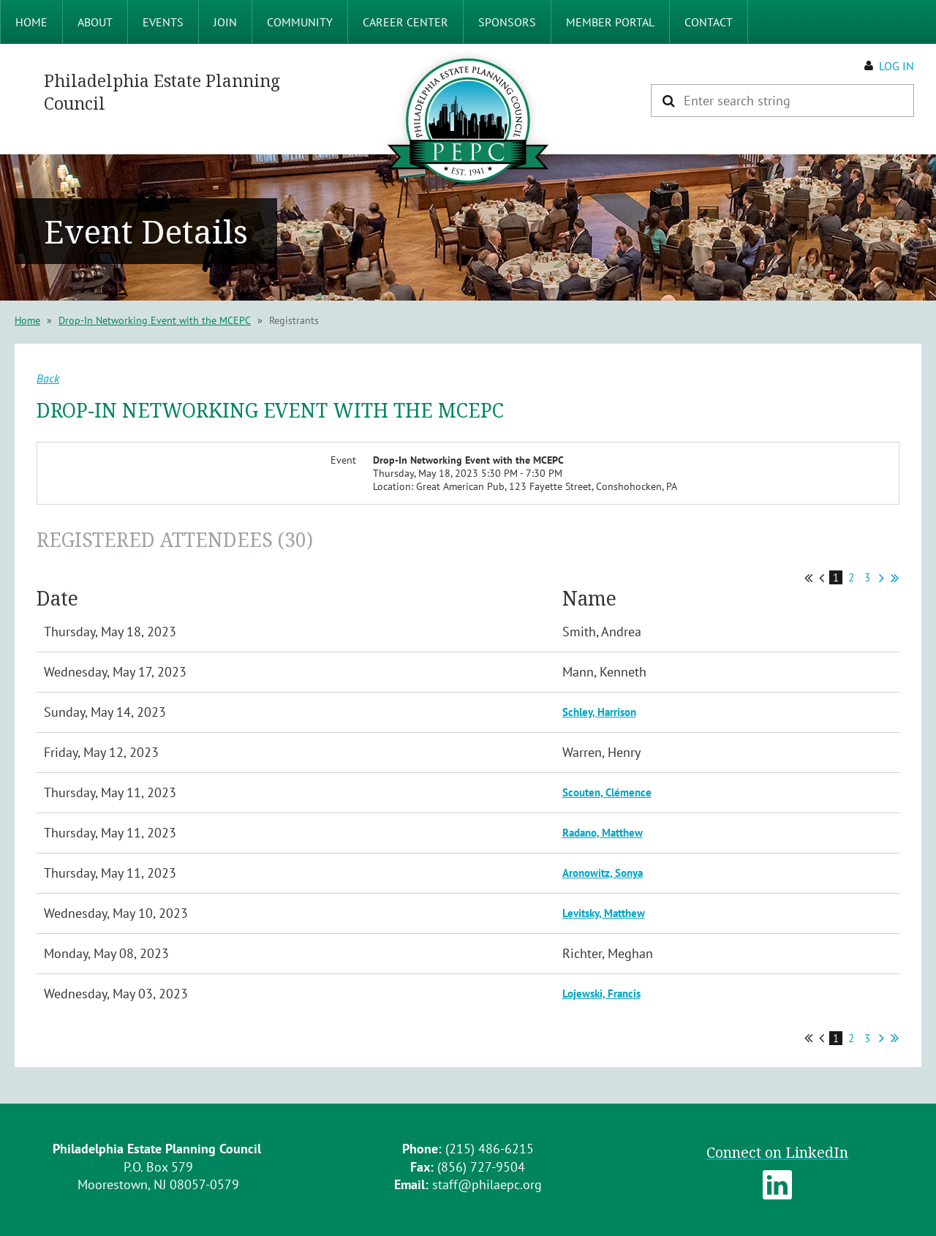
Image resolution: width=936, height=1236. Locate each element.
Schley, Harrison (599, 712)
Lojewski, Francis (601, 994)
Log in (896, 66)
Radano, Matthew (602, 833)
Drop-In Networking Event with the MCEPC (154, 320)
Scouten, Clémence (607, 792)
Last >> (894, 577)
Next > (881, 577)
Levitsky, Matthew (603, 913)
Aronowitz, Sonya (602, 873)
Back (48, 378)
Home (27, 320)
